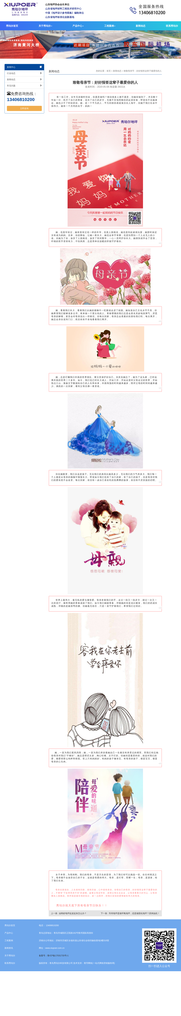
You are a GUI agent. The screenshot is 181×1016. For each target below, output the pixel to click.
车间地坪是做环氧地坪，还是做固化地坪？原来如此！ (134, 913)
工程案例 (109, 26)
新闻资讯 (9, 948)
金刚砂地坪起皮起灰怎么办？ (72, 913)
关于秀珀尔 (45, 26)
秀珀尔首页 (12, 26)
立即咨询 (24, 108)
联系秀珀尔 (172, 26)
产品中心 (78, 26)
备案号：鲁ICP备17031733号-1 (53, 955)
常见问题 (24, 85)
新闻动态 (140, 26)
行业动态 (24, 73)
